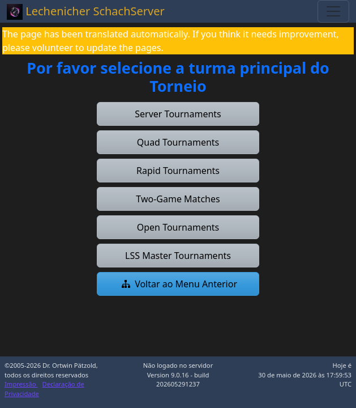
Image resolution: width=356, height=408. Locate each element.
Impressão (21, 384)
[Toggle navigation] (333, 11)
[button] (178, 114)
